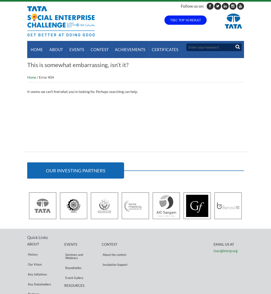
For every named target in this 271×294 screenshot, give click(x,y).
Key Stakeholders (39, 264)
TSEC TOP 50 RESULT (185, 20)
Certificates (160, 47)
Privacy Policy (73, 276)
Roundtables (72, 257)
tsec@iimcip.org (226, 246)
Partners (33, 270)
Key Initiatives (36, 259)
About (54, 47)
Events (74, 47)
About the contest (113, 248)
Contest (96, 47)
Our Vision (34, 253)
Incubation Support (114, 253)
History (32, 248)
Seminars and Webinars (73, 249)
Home (36, 47)
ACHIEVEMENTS (126, 47)
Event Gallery (73, 262)
